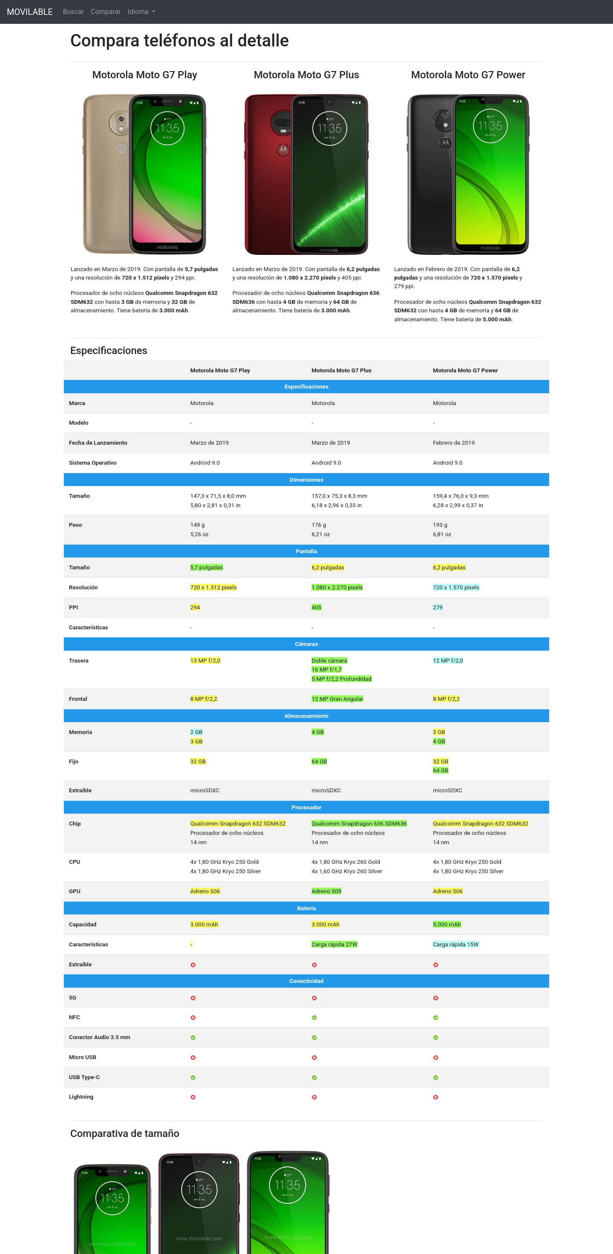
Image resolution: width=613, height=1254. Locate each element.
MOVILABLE (30, 12)
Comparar (106, 12)
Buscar (73, 12)
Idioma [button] (139, 12)
